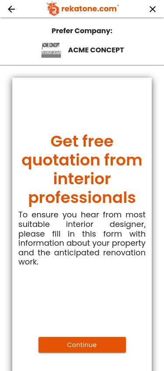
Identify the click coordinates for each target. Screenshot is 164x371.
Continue (82, 344)
